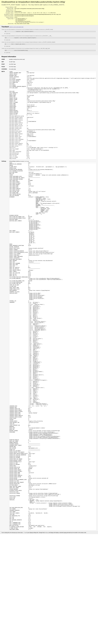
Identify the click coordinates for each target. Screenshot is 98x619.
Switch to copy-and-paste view (16, 27)
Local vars (8, 34)
